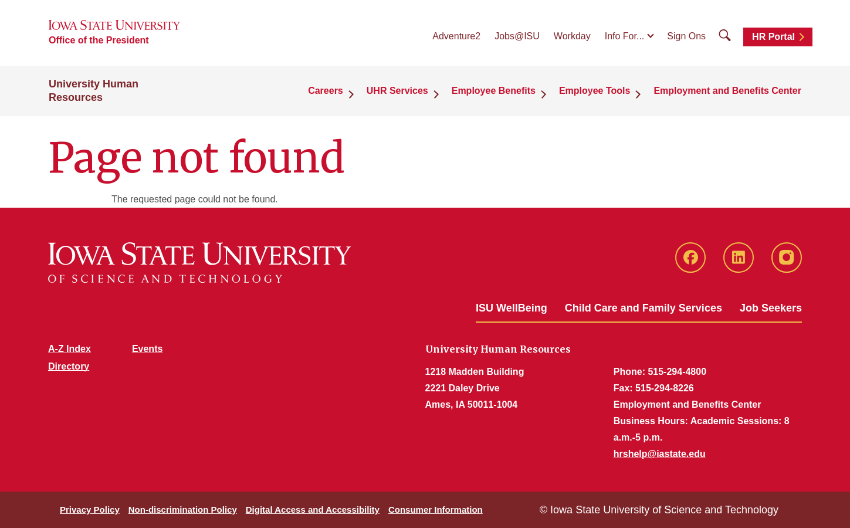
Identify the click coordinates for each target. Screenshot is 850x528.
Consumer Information (435, 510)
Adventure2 (456, 36)
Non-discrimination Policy (182, 510)
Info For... (625, 36)
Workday (572, 36)
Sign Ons (686, 36)
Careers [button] (325, 91)
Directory (68, 366)
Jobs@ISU (517, 36)
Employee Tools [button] (595, 91)
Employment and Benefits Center (727, 91)
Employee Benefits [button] (494, 91)
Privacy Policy (90, 510)
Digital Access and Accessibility (313, 510)
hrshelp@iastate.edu (660, 454)
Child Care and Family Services (643, 308)
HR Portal (773, 37)
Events (147, 349)
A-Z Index (69, 349)
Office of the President (99, 40)
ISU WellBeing (511, 308)
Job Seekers (771, 308)
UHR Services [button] (397, 91)
